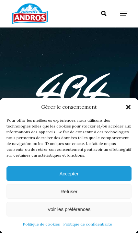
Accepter (68, 173)
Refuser (69, 191)
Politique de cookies (41, 224)
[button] (128, 107)
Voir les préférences (69, 209)
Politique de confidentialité (87, 224)
